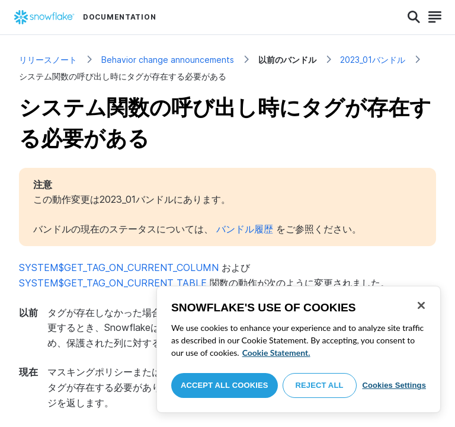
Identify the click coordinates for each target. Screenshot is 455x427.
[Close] (421, 305)
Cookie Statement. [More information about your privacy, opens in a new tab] (276, 353)
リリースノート (48, 60)
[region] (298, 349)
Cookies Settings (394, 385)
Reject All (320, 385)
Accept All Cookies (224, 385)
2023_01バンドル (372, 60)
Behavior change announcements (167, 60)
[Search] (413, 17)
